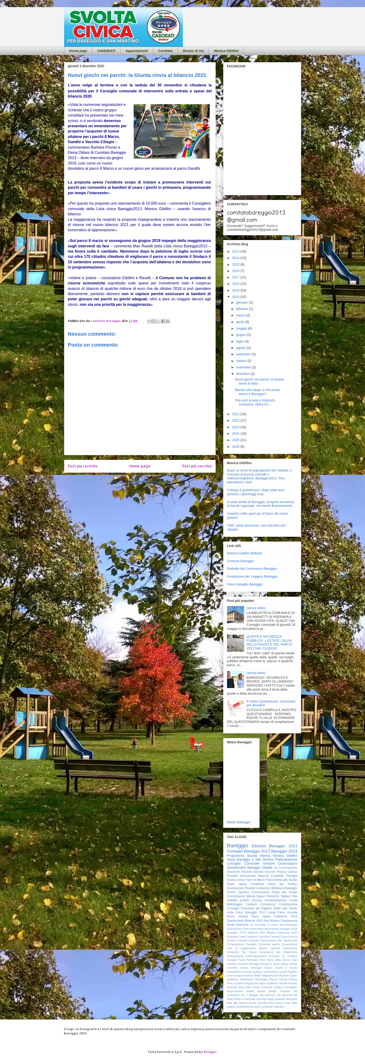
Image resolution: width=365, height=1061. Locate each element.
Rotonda (232, 987)
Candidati (277, 875)
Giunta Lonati (236, 880)
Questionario (235, 888)
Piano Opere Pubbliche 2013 (274, 916)
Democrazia (290, 948)
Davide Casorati (269, 948)
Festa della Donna (278, 959)
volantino (278, 1006)
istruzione (291, 999)
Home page (78, 51)
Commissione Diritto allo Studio (274, 892)
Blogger (210, 1052)
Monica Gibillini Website (244, 553)
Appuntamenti (137, 51)
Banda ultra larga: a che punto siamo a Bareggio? (257, 392)
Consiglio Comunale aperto (263, 944)
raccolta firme (266, 1002)
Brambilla (232, 936)
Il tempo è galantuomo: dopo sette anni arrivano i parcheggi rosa (255, 492)
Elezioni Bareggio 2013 (274, 846)
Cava (284, 936)
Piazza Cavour (287, 871)
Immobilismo (234, 971)
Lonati (271, 912)
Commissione (288, 904)
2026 (236, 446)
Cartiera (251, 904)
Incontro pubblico (253, 971)
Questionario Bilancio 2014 (245, 920)
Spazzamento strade (240, 991)
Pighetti (283, 979)
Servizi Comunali (262, 987)
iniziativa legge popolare (270, 999)
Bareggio (237, 846)
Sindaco (278, 987)
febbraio (242, 309)
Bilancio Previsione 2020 (282, 932)
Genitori (269, 863)
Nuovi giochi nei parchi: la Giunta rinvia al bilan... (259, 381)
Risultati (250, 888)
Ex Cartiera (289, 956)
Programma (235, 856)
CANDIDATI (106, 51)
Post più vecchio (197, 466)
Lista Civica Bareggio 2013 (246, 912)
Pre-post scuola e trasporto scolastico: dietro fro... (255, 402)
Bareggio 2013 (284, 851)
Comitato (165, 51)
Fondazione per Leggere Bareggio (252, 576)
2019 (236, 290)
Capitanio (252, 936)
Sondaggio (290, 987)
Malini (257, 975)
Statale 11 (269, 867)
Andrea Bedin (242, 928)
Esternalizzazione (256, 956)
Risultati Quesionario (241, 875)
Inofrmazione (271, 971)
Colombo (254, 940)
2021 (236, 414)
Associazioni (271, 928)
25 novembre (258, 924)
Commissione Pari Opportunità (278, 940)
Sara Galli (244, 987)
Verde (231, 924)
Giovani (258, 871)
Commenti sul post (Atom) (148, 482)
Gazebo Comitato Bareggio (243, 963)
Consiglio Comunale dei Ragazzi (249, 908)
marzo (241, 315)
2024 (236, 433)
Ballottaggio (235, 904)
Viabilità (232, 900)
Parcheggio (261, 979)
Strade (272, 991)
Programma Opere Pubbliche (261, 983)
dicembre (243, 374)
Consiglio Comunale (243, 863)
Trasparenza (288, 920)
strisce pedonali (263, 1006)
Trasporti (285, 991)
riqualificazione (244, 1006)
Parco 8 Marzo (255, 880)
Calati (242, 936)
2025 (236, 440)
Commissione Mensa (241, 896)
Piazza (273, 979)
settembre (244, 354)
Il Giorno (291, 967)
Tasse (231, 859)
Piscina (293, 979)
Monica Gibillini (226, 51)
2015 (236, 264)
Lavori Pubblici (288, 971)
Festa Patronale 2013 (251, 959)
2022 (236, 420)
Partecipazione (286, 859)
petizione (242, 924)
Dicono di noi (193, 51)
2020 (236, 297)
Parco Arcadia (287, 912)
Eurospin (274, 956)
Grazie (279, 967)
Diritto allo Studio (285, 908)
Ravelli (284, 983)
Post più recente (83, 466)
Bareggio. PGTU (237, 932)
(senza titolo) (255, 608)
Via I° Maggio (249, 995)
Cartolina (263, 936)
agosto (241, 348)
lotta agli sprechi (237, 1002)
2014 (236, 258)
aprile (240, 322)
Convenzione (289, 944)
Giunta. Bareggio (251, 967)
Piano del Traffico (282, 884)
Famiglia (291, 875)
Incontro (270, 871)
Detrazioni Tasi (236, 952)
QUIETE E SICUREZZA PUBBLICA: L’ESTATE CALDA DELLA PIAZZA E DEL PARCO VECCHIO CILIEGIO (269, 642)
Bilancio (263, 875)
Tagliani (285, 896)
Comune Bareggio (240, 561)
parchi (252, 1002)
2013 (236, 251)
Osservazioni (287, 863)
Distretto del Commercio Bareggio (252, 569)
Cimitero (232, 940)
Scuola (252, 856)
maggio (242, 328)
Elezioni (246, 871)
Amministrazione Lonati (281, 900)
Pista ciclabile (235, 983)
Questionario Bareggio (244, 867)
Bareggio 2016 (288, 928)
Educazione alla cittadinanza (278, 952)
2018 (236, 284)
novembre (244, 367)
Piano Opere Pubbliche (245, 884)
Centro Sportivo (238, 892)
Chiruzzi (292, 936)
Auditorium (263, 888)
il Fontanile (249, 999)
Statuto (261, 991)
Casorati (275, 936)
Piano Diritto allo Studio (281, 880)
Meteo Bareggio (239, 822)
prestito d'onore (251, 900)
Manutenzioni (270, 975)
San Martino (272, 920)
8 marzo (273, 924)
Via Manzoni (267, 995)
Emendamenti (235, 956)
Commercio (267, 904)
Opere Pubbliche (267, 896)
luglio (240, 341)
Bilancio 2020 (257, 932)
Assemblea (257, 928)
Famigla (232, 959)
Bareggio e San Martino (255, 859)
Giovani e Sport (270, 963)
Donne (253, 952)
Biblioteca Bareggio (284, 888)
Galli (294, 959)
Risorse (292, 983)
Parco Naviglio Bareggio (245, 584)
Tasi (294, 896)
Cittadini (242, 940)
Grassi (268, 967)
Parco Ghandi (237, 916)
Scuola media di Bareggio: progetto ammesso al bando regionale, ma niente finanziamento (260, 504)
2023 (236, 427)
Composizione (235, 944)
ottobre (241, 361)
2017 (236, 277)
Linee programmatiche (240, 975)
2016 (236, 271)
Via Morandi (284, 995)
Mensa (265, 856)
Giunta (284, 963)
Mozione (284, 975)
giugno (241, 335)
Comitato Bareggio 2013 (248, 851)
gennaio (242, 302)
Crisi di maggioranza (241, 948)
